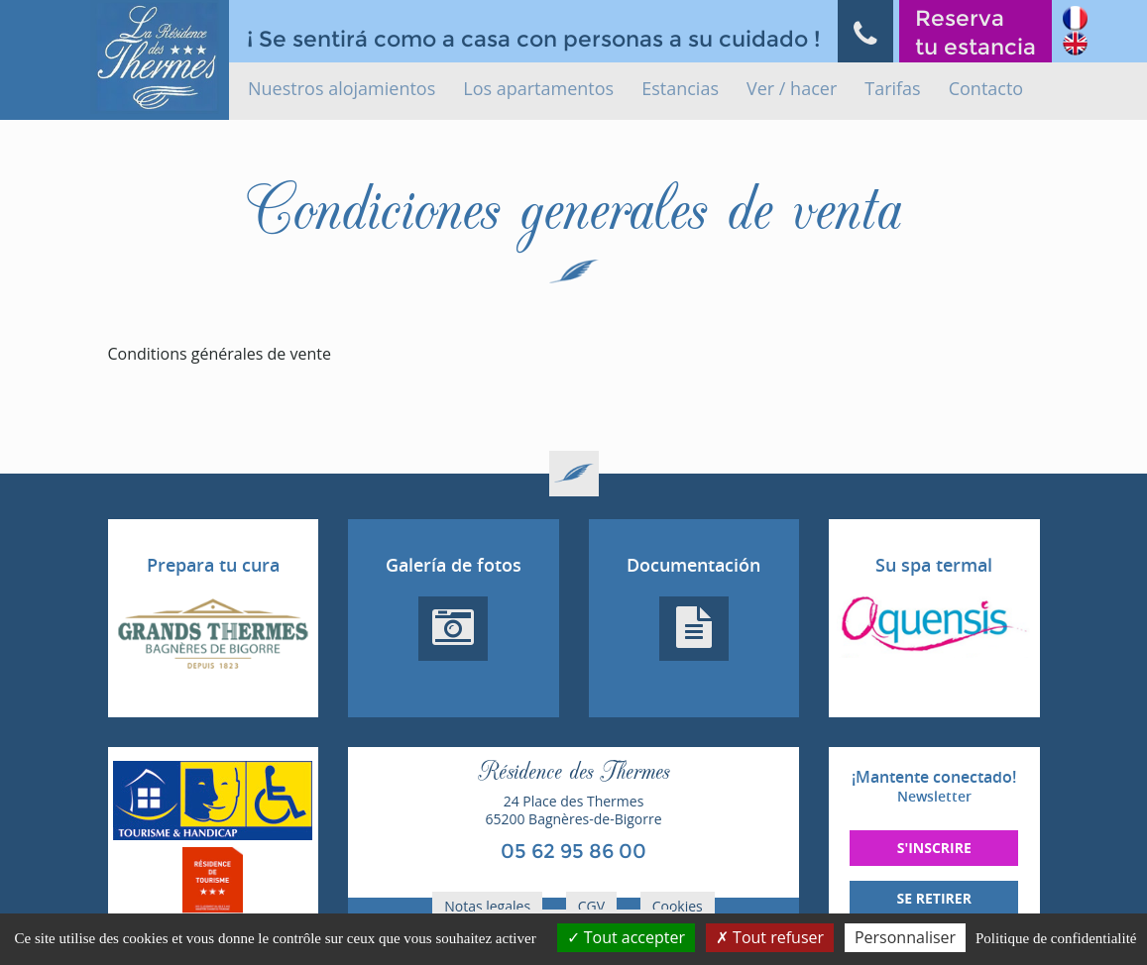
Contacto (986, 88)
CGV (591, 906)
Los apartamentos (538, 88)
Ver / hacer (791, 88)
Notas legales (487, 906)
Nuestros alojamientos (341, 88)
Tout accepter (626, 937)
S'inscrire (934, 847)
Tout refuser (770, 937)
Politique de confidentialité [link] (1055, 938)
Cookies (677, 906)
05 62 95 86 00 (573, 851)
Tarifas (892, 88)
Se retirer (934, 898)
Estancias (680, 88)
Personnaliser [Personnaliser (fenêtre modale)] (905, 937)
